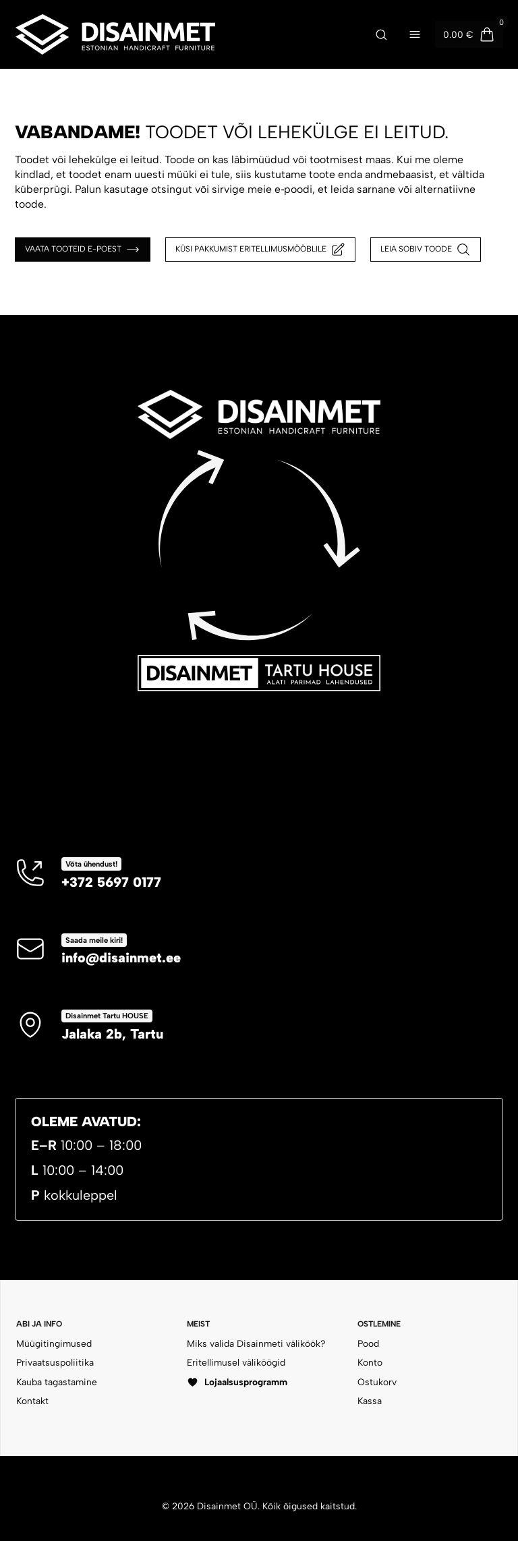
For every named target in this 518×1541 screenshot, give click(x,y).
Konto (369, 1362)
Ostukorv (377, 1381)
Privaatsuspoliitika (55, 1362)
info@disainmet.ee (121, 958)
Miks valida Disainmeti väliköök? (256, 1343)
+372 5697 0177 (111, 882)
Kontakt (32, 1400)
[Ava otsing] (381, 34)
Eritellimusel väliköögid (236, 1362)
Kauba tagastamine (56, 1381)
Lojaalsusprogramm (237, 1382)
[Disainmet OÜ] (181, 34)
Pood (368, 1343)
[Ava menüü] (414, 34)
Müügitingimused (54, 1343)
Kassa (369, 1400)
